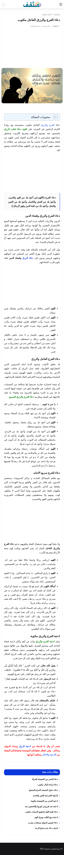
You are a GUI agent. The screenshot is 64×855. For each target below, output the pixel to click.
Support (55, 26)
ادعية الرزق (25, 746)
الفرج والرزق (48, 125)
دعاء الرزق (27, 258)
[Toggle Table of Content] (54, 117)
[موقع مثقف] (32, 4)
